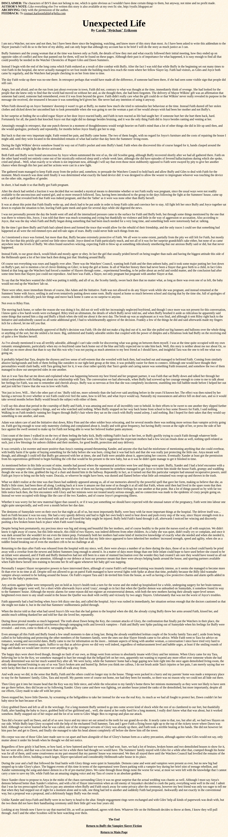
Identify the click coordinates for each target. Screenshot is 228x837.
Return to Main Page (114, 832)
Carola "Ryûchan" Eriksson (116, 30)
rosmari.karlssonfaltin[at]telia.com (45, 13)
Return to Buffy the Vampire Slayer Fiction (114, 825)
